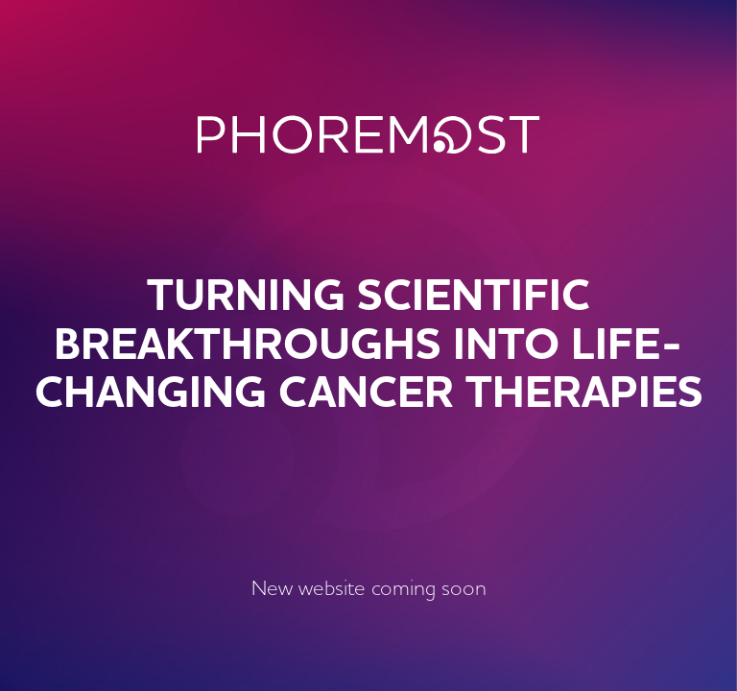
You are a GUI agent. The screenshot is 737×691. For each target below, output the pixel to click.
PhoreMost (369, 134)
